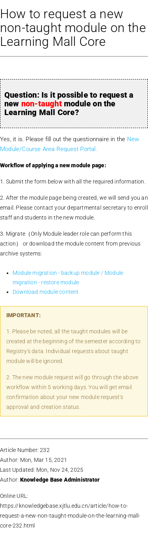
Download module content (46, 292)
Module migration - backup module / (59, 273)
